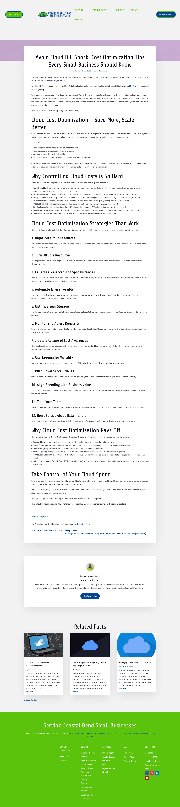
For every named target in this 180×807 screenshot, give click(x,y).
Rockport (83, 733)
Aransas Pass (92, 733)
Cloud (95, 71)
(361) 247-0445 (14, 14)
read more (29, 691)
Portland (109, 733)
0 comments (103, 71)
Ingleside (101, 733)
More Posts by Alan (90, 596)
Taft (120, 733)
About (78, 19)
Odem (125, 733)
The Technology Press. (82, 524)
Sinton (115, 733)
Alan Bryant (79, 71)
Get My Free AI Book (166, 14)
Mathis (130, 733)
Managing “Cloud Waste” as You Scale (135, 662)
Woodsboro (144, 733)
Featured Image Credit (40, 517)
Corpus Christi (74, 733)
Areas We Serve (99, 10)
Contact (133, 10)
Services (80, 10)
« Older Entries (30, 700)
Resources (118, 10)
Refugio (136, 733)
